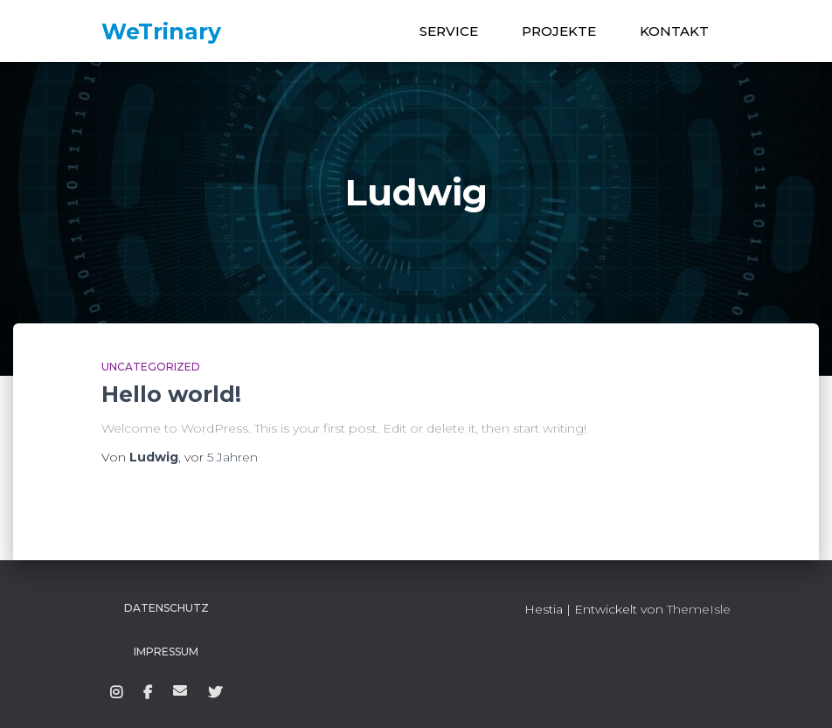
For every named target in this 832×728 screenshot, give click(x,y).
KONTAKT (674, 31)
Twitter (215, 693)
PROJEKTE (559, 31)
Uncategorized (150, 366)
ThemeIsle (699, 609)
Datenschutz (166, 607)
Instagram (116, 693)
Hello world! (171, 394)
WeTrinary (180, 690)
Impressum (166, 651)
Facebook (148, 693)
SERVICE (448, 31)
